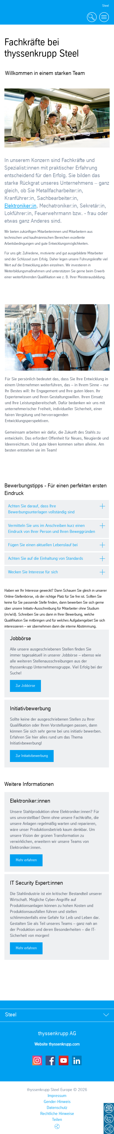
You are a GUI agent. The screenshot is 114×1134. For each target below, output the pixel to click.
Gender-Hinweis (57, 1102)
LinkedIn (77, 1060)
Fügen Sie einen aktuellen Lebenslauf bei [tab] (43, 545)
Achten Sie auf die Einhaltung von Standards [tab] (45, 558)
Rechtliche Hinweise (57, 1114)
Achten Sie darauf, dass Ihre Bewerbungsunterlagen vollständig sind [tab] (41, 509)
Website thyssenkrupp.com (57, 1044)
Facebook (50, 1060)
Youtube (63, 1060)
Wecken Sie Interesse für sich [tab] (33, 572)
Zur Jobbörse (25, 686)
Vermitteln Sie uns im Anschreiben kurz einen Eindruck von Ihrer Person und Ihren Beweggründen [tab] (51, 529)
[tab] (57, 1015)
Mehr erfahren (26, 860)
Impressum (57, 1096)
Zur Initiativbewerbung (32, 756)
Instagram (37, 1060)
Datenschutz (57, 1108)
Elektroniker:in (20, 206)
